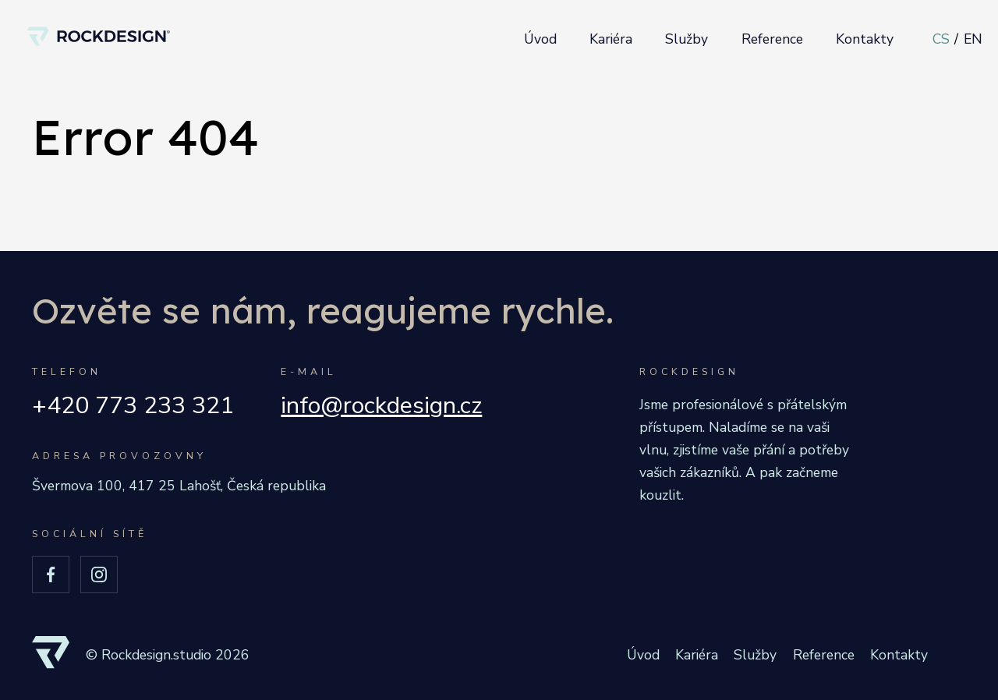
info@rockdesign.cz (381, 405)
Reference (772, 39)
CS (941, 39)
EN (973, 39)
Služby (686, 39)
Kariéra (610, 39)
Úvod (540, 39)
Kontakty (865, 39)
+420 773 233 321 (133, 405)
